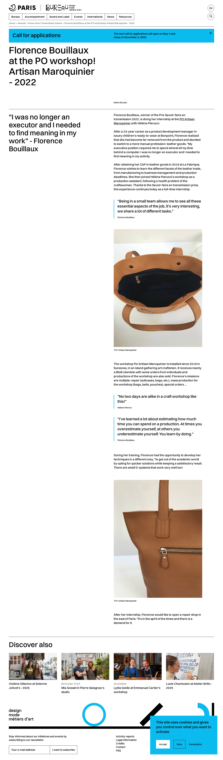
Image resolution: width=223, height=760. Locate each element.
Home (12, 23)
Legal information (126, 740)
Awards (22, 23)
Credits (120, 743)
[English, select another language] (211, 8)
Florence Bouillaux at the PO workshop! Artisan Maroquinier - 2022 (99, 23)
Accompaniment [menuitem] (35, 16)
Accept (163, 744)
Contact (120, 747)
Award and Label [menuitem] (59, 16)
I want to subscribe (63, 749)
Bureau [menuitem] (15, 16)
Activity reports (125, 736)
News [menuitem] (110, 16)
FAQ (118, 750)
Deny (179, 744)
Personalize (195, 744)
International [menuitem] (94, 16)
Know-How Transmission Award (45, 23)
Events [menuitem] (78, 16)
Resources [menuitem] (125, 16)
